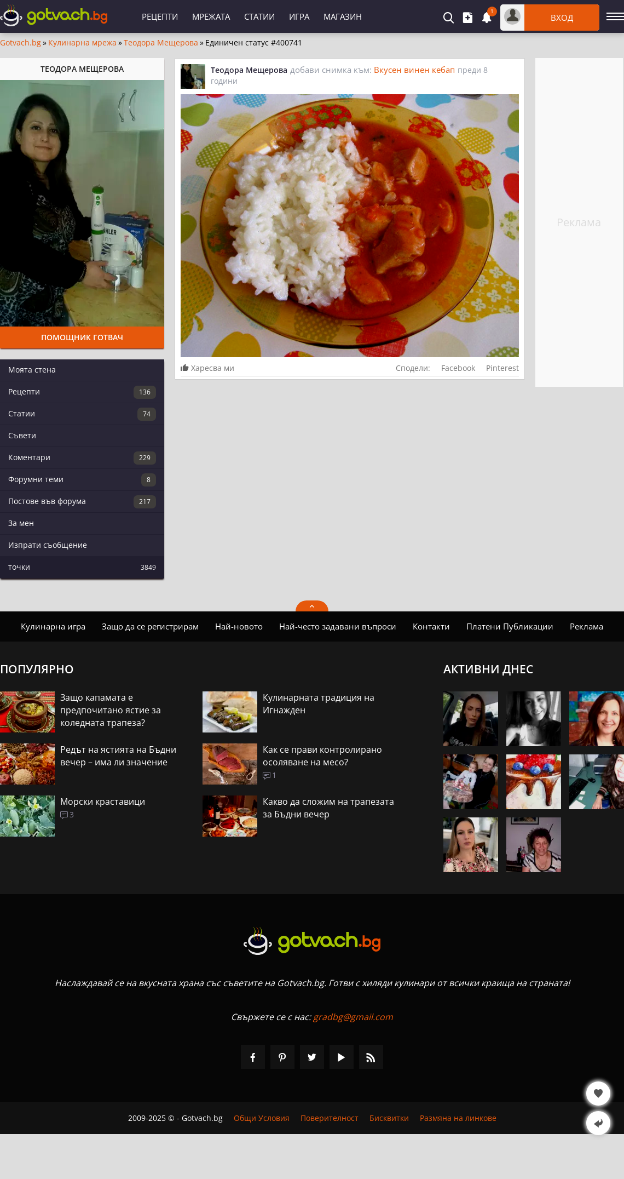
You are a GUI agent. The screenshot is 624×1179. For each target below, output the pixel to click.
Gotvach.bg (20, 42)
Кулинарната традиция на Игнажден (318, 703)
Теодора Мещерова (161, 42)
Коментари (82, 458)
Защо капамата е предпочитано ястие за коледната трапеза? (110, 710)
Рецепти (160, 16)
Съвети (22, 435)
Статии (259, 16)
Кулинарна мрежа (82, 42)
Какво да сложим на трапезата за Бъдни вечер (328, 807)
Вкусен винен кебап (414, 69)
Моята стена (32, 369)
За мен (21, 523)
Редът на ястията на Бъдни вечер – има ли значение (118, 755)
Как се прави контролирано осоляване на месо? (322, 755)
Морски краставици (102, 801)
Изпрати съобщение (47, 545)
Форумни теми (82, 480)
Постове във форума (82, 501)
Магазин (342, 16)
